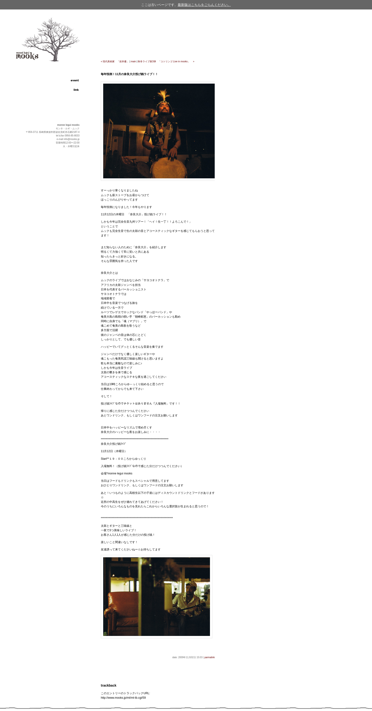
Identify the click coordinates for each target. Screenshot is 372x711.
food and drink (64, 75)
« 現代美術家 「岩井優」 (115, 61)
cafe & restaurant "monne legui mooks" (39, 40)
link (64, 90)
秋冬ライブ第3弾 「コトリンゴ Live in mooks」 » (166, 61)
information (64, 71)
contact (64, 94)
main (133, 61)
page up (72, 199)
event (64, 80)
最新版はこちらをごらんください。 (204, 5)
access (64, 85)
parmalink (210, 657)
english (64, 103)
